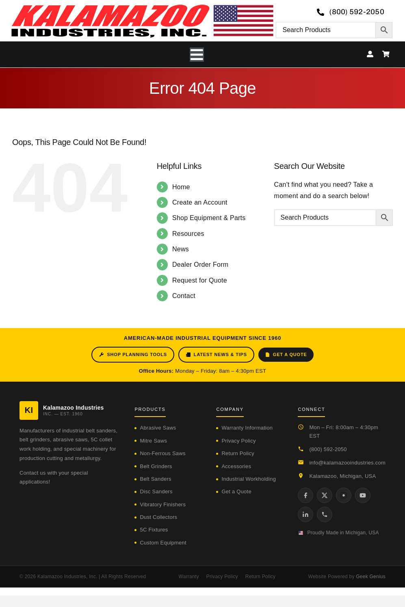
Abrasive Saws (158, 428)
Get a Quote (286, 354)
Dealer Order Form (200, 264)
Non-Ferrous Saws (162, 453)
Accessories (236, 466)
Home (181, 187)
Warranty (189, 576)
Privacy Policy (238, 441)
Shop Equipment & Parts (209, 217)
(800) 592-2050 (328, 449)
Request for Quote (199, 280)
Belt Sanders (155, 479)
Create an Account (199, 202)
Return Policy (237, 453)
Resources (188, 233)
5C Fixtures (154, 530)
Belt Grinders (156, 466)
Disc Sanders (156, 491)
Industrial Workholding (248, 479)
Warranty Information (247, 428)
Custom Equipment (163, 543)
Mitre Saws (153, 441)
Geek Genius (371, 576)
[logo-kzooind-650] (142, 7)
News (180, 249)
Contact (183, 295)
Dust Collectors (158, 517)
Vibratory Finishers (163, 504)
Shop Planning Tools (133, 354)
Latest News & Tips (216, 354)
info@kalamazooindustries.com (347, 463)
